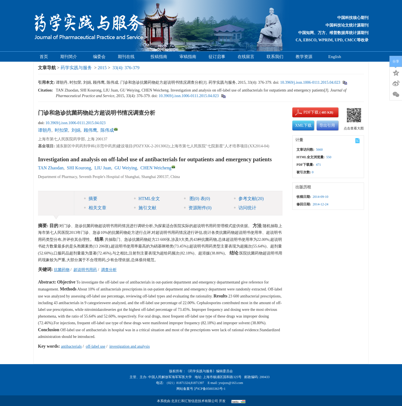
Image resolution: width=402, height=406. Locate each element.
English (334, 56)
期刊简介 (70, 56)
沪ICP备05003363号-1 (210, 389)
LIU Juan (102, 167)
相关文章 (95, 207)
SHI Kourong (79, 167)
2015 (102, 67)
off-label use (95, 346)
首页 (44, 56)
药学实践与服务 (76, 67)
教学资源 (306, 56)
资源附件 (198, 207)
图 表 (197, 198)
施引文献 (145, 207)
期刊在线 (128, 56)
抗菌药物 (62, 270)
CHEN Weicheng (155, 167)
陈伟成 (107, 130)
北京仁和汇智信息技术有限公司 (194, 401)
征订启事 (217, 56)
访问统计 (245, 207)
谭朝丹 (44, 130)
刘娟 (75, 130)
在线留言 (246, 56)
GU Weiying (125, 167)
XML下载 (303, 125)
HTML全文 (147, 198)
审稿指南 (188, 56)
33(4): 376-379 (126, 67)
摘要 (90, 198)
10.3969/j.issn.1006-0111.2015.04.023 (310, 82)
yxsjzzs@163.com (231, 383)
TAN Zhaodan (51, 167)
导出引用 (327, 125)
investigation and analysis (129, 346)
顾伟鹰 (90, 130)
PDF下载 (306, 112)
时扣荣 (61, 130)
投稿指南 (158, 56)
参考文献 (249, 198)
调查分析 (109, 270)
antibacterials (71, 346)
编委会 (99, 56)
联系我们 (275, 56)
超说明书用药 (85, 270)
